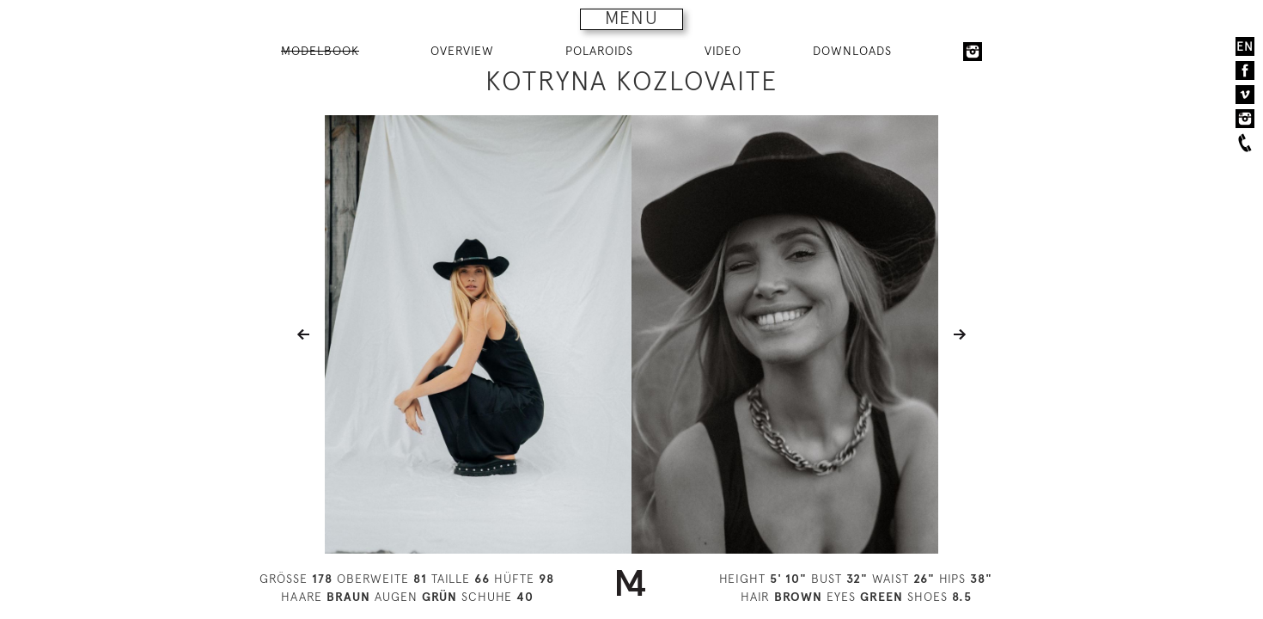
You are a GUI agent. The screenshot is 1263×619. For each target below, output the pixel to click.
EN (1245, 46)
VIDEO (723, 50)
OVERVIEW (462, 50)
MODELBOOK (320, 50)
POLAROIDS (599, 50)
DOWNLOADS (852, 50)
